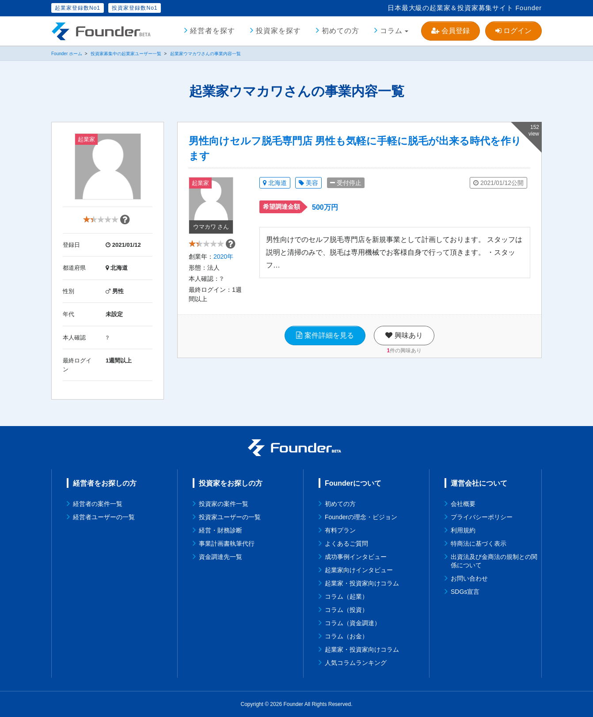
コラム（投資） (346, 609)
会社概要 (463, 503)
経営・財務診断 (220, 530)
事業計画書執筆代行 (227, 543)
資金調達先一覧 (220, 556)
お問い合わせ (469, 578)
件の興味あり (404, 363)
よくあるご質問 (346, 543)
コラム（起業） (346, 596)
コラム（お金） (346, 636)
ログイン (513, 30)
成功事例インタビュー (356, 556)
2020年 (223, 269)
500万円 (325, 207)
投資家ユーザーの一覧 (230, 517)
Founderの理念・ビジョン (361, 517)
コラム (391, 30)
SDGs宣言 (465, 591)
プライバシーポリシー (482, 517)
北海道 (275, 182)
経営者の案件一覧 (97, 503)
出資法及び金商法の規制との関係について (494, 561)
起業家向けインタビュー (359, 570)
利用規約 (463, 530)
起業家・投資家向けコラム (362, 583)
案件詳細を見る (325, 348)
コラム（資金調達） (352, 622)
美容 (308, 182)
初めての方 (340, 30)
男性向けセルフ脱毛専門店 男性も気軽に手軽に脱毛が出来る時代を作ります (355, 148)
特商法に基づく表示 (478, 543)
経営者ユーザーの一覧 (104, 517)
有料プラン (340, 530)
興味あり (403, 348)
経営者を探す (212, 30)
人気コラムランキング (356, 662)
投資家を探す (278, 30)
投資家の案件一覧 (223, 503)
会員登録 (450, 30)
